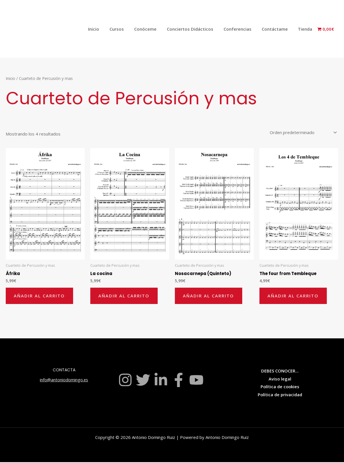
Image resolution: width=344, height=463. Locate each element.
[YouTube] (196, 381)
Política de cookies (280, 387)
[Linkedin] (161, 381)
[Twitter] (143, 381)
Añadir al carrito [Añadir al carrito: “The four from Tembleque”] (293, 296)
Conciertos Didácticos (196, 29)
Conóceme (153, 29)
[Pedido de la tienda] (301, 132)
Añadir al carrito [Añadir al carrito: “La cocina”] (124, 296)
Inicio (104, 29)
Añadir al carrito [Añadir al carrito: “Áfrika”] (39, 296)
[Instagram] (125, 381)
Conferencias (241, 29)
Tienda (306, 29)
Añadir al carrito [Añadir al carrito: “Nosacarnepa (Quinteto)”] (208, 296)
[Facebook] (178, 381)
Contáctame (277, 29)
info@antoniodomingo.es (64, 380)
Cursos (126, 29)
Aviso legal (280, 379)
